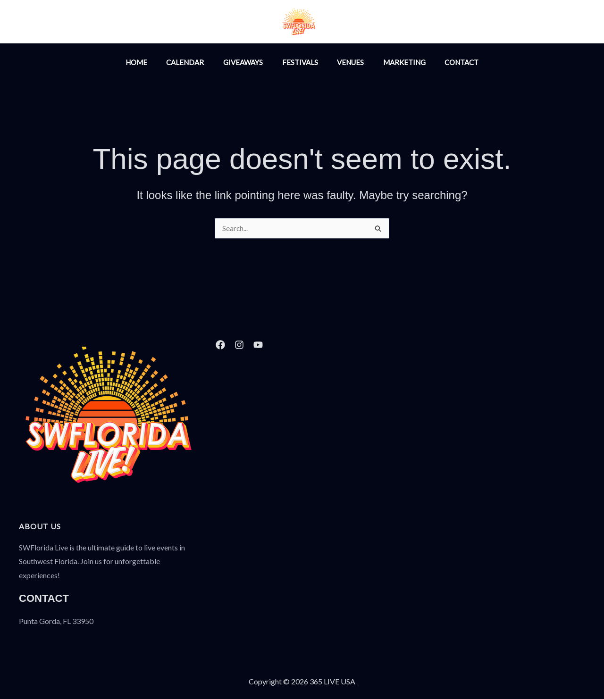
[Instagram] (369, 22)
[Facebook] (389, 22)
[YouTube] (409, 22)
